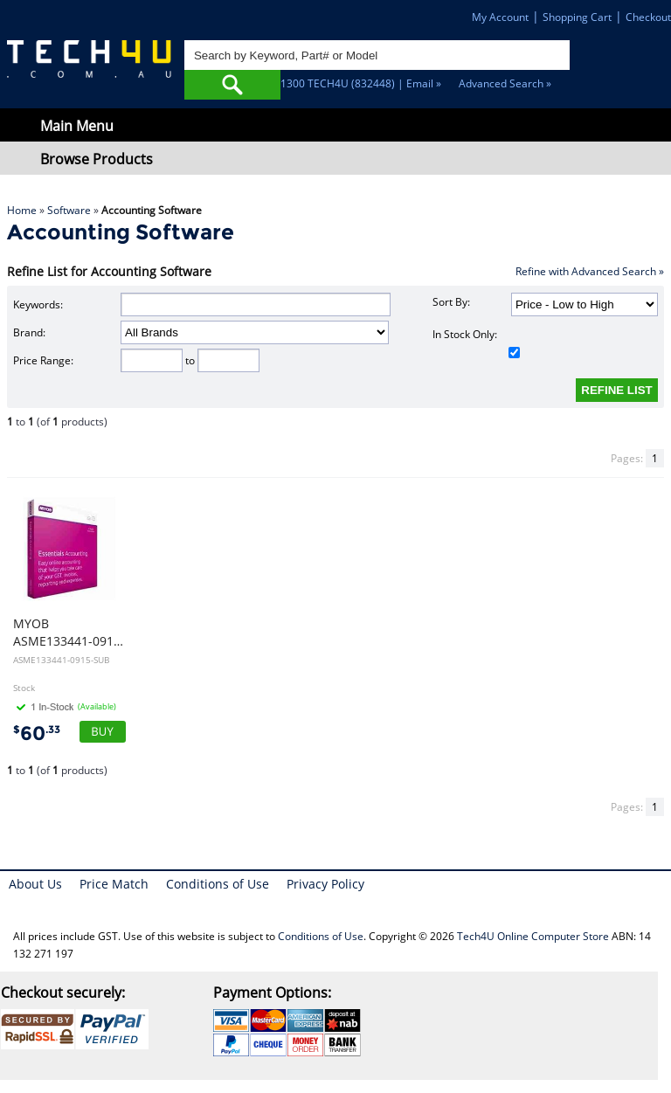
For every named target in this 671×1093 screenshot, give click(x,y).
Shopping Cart (577, 17)
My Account (500, 17)
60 (36, 733)
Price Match (114, 883)
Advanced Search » (505, 83)
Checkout (648, 17)
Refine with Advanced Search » (589, 271)
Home (22, 210)
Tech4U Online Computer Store (533, 936)
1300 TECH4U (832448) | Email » (360, 83)
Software (69, 210)
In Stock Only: (476, 342)
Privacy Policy (325, 883)
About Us (35, 883)
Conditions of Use (217, 883)
